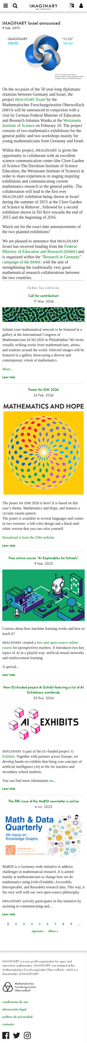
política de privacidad (17, 1017)
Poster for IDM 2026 (43, 389)
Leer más (8, 377)
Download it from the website (28, 537)
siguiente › (38, 931)
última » (53, 931)
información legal (14, 1009)
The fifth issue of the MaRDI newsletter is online (43, 801)
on (51, 781)
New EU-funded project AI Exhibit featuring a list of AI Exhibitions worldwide (43, 690)
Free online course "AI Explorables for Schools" (44, 558)
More (6, 369)
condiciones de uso (15, 1002)
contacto (8, 1024)
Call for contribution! (43, 295)
